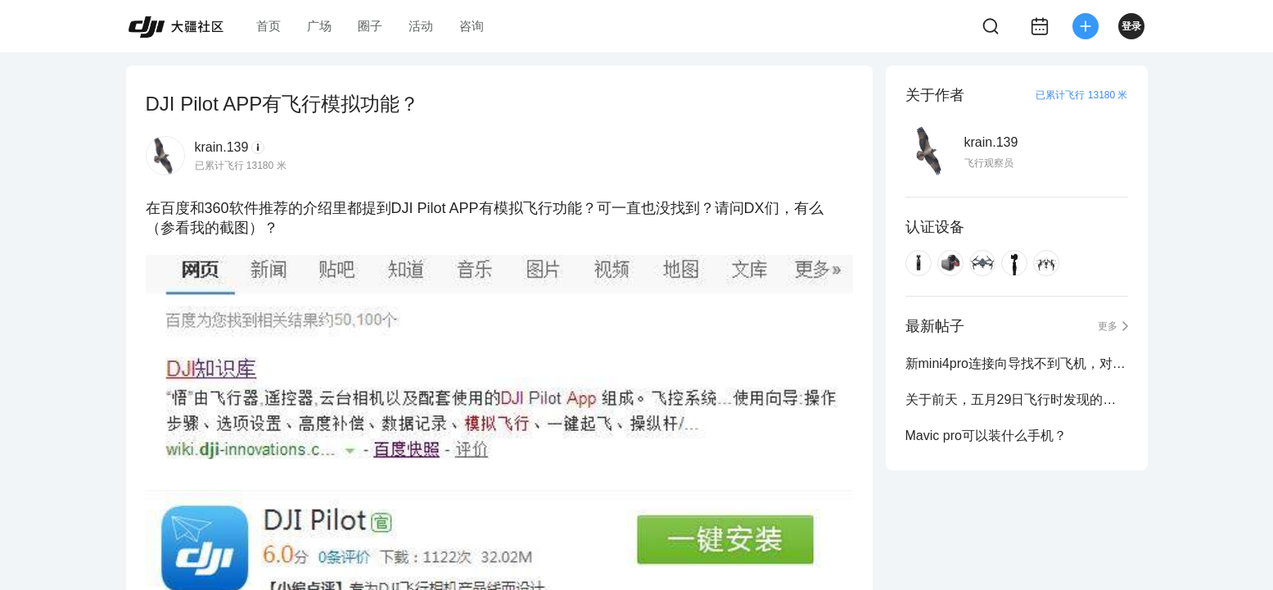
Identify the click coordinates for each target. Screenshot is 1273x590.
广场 (319, 26)
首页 (268, 26)
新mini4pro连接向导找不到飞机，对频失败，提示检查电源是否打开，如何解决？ (1016, 363)
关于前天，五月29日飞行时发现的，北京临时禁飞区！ (1016, 399)
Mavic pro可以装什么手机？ (986, 435)
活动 (421, 26)
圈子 (370, 26)
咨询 (471, 26)
